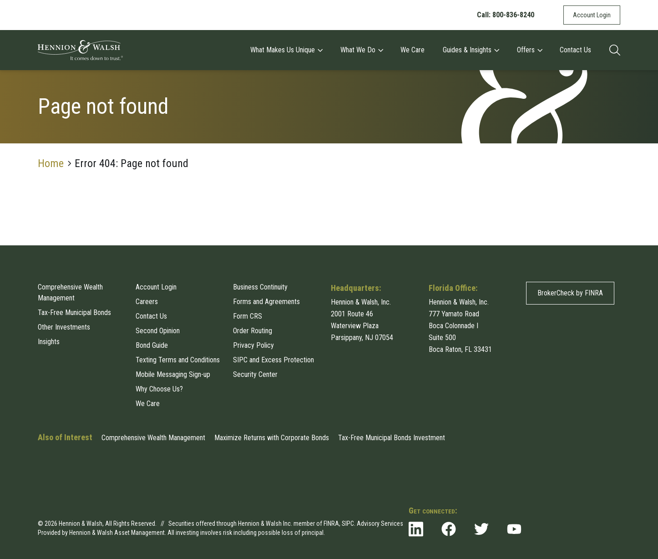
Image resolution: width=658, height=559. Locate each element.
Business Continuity (260, 287)
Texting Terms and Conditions (178, 360)
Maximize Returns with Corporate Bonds (271, 437)
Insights (49, 341)
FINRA (331, 523)
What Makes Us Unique (286, 50)
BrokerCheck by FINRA (570, 293)
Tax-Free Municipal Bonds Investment (391, 437)
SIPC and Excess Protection (273, 360)
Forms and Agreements (266, 301)
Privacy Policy (253, 345)
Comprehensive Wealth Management (70, 292)
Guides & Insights (471, 50)
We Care (412, 50)
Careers (147, 301)
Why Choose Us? (159, 389)
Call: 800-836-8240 (505, 14)
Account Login (592, 15)
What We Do (361, 50)
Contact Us (575, 50)
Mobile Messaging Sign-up (173, 374)
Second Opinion (158, 330)
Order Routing (252, 330)
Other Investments (64, 327)
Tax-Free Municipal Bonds (74, 312)
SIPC (348, 523)
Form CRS (247, 316)
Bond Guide (152, 345)
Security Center (255, 374)
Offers (529, 50)
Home (51, 163)
